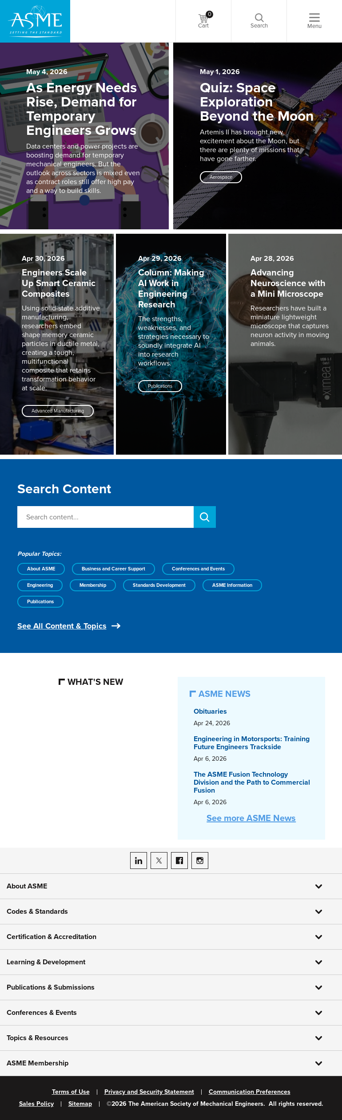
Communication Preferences (249, 1092)
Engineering (40, 585)
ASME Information (232, 585)
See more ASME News (251, 818)
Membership (93, 585)
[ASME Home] (35, 21)
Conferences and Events (198, 569)
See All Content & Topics (62, 626)
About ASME (41, 569)
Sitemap (80, 1104)
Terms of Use (71, 1092)
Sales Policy (36, 1104)
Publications (40, 602)
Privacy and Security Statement (149, 1092)
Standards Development (159, 585)
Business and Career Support (113, 569)
